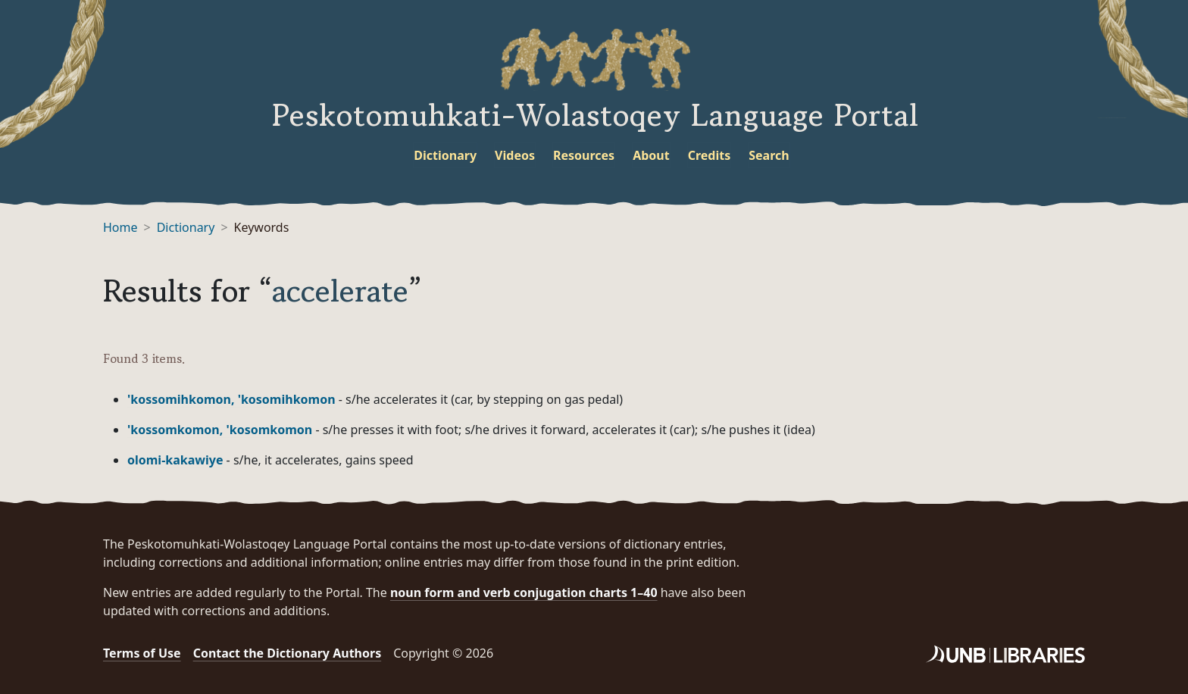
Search (769, 155)
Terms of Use (142, 653)
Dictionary (445, 155)
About (651, 155)
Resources (583, 155)
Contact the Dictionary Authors (287, 653)
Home (120, 227)
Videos (515, 155)
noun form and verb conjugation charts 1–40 (524, 592)
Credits (709, 155)
